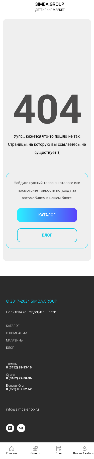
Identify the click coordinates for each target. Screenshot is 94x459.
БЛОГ (10, 348)
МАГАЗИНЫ (14, 340)
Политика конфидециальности (31, 312)
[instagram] (10, 431)
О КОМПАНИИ (16, 333)
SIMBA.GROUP (49, 4)
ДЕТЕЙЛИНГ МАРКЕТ (50, 10)
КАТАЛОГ (13, 326)
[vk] (21, 431)
